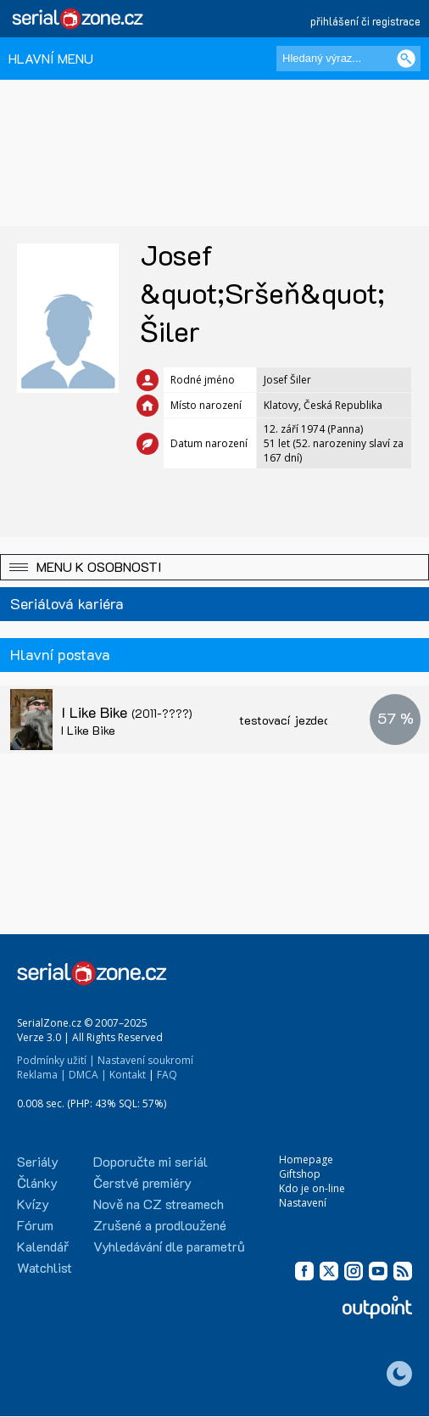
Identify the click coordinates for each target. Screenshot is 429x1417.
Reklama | (41, 1074)
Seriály (37, 1161)
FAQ (167, 1074)
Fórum (35, 1225)
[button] (214, 567)
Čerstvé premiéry (142, 1182)
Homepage (306, 1159)
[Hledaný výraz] (348, 58)
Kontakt (127, 1074)
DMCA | (88, 1074)
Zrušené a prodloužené (159, 1225)
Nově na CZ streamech (158, 1204)
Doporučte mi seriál (150, 1161)
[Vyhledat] (406, 58)
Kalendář (43, 1246)
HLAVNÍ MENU (50, 58)
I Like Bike (126, 712)
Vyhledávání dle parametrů (169, 1246)
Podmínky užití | (56, 1060)
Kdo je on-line (312, 1188)
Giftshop (299, 1174)
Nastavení (302, 1203)
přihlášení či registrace (365, 21)
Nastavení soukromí (145, 1060)
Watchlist (44, 1267)
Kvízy (33, 1204)
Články (37, 1182)
